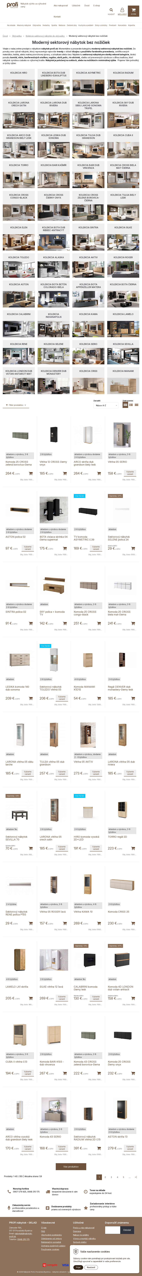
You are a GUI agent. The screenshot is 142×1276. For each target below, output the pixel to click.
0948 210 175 (23, 1239)
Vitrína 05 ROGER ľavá (53, 911)
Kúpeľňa (131, 25)
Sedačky (46, 25)
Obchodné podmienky (51, 1235)
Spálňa (54, 25)
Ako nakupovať (61, 5)
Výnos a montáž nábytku (84, 1238)
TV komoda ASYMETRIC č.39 (84, 538)
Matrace (62, 25)
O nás (43, 1227)
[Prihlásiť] (122, 11)
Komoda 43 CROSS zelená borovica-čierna (87, 1063)
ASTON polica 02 (16, 536)
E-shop (96, 5)
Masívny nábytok (24, 25)
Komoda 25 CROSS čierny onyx (119, 1063)
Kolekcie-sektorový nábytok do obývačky (45, 36)
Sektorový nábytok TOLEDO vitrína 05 (51, 688)
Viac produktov (71, 1166)
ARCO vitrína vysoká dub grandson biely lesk (19, 1138)
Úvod (86, 5)
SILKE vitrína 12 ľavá (51, 986)
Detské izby (72, 25)
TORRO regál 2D (117, 836)
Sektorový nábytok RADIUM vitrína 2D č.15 (87, 1138)
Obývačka (37, 25)
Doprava (77, 1231)
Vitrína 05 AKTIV (83, 761)
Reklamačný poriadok (51, 1242)
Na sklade (11, 25)
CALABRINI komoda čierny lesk (85, 988)
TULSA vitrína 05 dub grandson (52, 763)
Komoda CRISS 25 (118, 911)
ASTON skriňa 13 (117, 1136)
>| (136, 1177)
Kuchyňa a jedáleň (85, 25)
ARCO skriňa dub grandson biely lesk (85, 463)
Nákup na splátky (81, 1235)
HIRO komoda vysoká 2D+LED (86, 838)
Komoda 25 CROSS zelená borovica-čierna (19, 463)
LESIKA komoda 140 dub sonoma (17, 688)
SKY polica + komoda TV (52, 613)
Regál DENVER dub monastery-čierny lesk (120, 688)
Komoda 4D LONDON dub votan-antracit (120, 988)
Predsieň (112, 25)
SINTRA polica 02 (16, 611)
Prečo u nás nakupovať (83, 1227)
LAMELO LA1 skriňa (17, 986)
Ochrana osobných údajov (53, 1246)
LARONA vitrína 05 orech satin (51, 838)
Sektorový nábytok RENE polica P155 (16, 913)
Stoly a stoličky (101, 25)
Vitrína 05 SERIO (117, 461)
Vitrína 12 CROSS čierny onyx (53, 463)
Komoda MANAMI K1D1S (84, 688)
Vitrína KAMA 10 (83, 911)
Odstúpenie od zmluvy (51, 1238)
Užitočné (76, 5)
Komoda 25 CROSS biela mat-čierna (119, 613)
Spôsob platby (80, 1242)
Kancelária (122, 25)
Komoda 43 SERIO (50, 1136)
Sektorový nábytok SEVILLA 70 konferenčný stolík (16, 839)
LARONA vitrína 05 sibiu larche (19, 763)
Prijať (78, 1267)
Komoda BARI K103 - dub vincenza (52, 1063)
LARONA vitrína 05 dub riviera (121, 763)
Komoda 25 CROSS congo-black (85, 613)
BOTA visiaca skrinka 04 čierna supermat (54, 538)
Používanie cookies (50, 1249)
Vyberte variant (130, 473)
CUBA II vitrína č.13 (16, 1061)
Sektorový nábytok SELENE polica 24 (119, 538)
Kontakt (57, 16)
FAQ (43, 1231)
